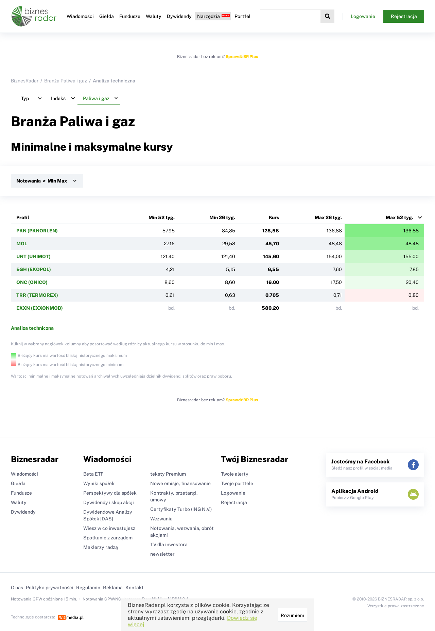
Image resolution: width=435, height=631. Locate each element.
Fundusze (129, 16)
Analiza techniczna (32, 328)
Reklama (113, 587)
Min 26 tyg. (222, 217)
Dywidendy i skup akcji (108, 502)
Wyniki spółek (99, 483)
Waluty (153, 16)
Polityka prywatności (49, 587)
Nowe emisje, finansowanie (180, 483)
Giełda (106, 16)
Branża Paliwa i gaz (65, 80)
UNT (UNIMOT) (33, 256)
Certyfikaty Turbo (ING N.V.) (181, 509)
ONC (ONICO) (32, 282)
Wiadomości (80, 16)
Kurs (274, 217)
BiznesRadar (24, 80)
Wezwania (161, 518)
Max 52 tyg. (399, 217)
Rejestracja (404, 16)
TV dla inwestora (169, 544)
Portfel (242, 16)
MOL (21, 243)
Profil (22, 217)
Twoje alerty (234, 474)
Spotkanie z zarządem (108, 537)
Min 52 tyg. (162, 217)
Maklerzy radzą (100, 547)
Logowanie (363, 16)
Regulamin (88, 587)
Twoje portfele (237, 483)
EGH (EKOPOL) (33, 269)
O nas (17, 587)
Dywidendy (179, 16)
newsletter (162, 554)
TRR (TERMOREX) (37, 295)
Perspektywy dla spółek (110, 493)
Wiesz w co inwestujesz (109, 528)
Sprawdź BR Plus (242, 56)
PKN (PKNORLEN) (37, 230)
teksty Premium (168, 474)
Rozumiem (292, 615)
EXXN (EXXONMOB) (39, 308)
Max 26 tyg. (328, 217)
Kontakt (134, 587)
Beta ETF (93, 474)
